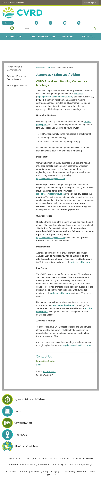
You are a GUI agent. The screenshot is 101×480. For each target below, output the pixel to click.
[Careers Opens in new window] (8, 23)
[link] (90, 2)
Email (38, 365)
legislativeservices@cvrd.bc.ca (50, 178)
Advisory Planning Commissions (16, 78)
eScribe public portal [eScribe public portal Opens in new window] (80, 262)
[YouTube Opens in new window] (65, 23)
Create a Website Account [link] (13, 3)
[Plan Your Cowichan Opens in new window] (50, 446)
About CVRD (47, 67)
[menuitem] (14, 36)
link (62, 330)
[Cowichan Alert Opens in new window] (50, 423)
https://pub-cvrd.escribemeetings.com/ (54, 97)
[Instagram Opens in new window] (79, 23)
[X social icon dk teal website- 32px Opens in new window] (50, 23)
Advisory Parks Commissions (14, 68)
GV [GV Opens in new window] (55, 474)
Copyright (56, 471)
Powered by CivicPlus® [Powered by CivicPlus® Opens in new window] (75, 471)
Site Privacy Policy (39, 471)
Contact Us (44, 356)
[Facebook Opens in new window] (36, 23)
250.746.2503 (49, 371)
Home (38, 67)
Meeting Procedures (17, 85)
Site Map (24, 471)
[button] (12, 28)
